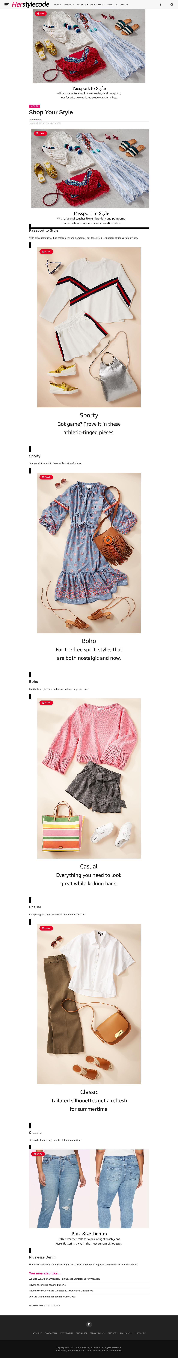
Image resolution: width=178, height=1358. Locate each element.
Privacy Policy (97, 1333)
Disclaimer (81, 1333)
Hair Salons (126, 1333)
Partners (112, 1333)
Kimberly (37, 119)
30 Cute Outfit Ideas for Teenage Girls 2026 (52, 1296)
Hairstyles (97, 4)
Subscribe (140, 1333)
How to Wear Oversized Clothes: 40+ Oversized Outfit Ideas (61, 1290)
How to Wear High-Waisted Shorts (47, 1285)
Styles (124, 4)
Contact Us (51, 1333)
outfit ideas (53, 1305)
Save (40, 13)
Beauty (68, 4)
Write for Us (66, 1333)
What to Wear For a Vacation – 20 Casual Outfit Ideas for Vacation (64, 1279)
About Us (37, 1333)
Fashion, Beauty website (71, 1350)
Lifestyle (112, 4)
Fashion (81, 4)
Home (57, 4)
